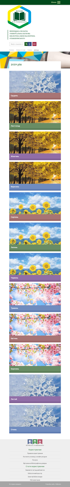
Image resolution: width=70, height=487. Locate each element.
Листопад (15, 126)
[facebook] (30, 442)
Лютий (14, 399)
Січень (14, 429)
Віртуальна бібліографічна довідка (35, 463)
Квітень (14, 338)
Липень (14, 247)
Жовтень (15, 156)
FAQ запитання (35, 480)
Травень (14, 308)
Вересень (15, 186)
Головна (11, 50)
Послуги (35, 460)
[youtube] (40, 442)
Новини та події (20, 50)
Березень (15, 369)
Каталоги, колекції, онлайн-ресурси (35, 457)
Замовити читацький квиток (35, 470)
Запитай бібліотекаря (35, 477)
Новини (29, 50)
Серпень (14, 217)
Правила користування (35, 453)
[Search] (16, 44)
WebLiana (58, 484)
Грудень (14, 95)
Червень (14, 278)
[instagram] (35, 442)
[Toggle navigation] (56, 2)
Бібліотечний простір (35, 473)
